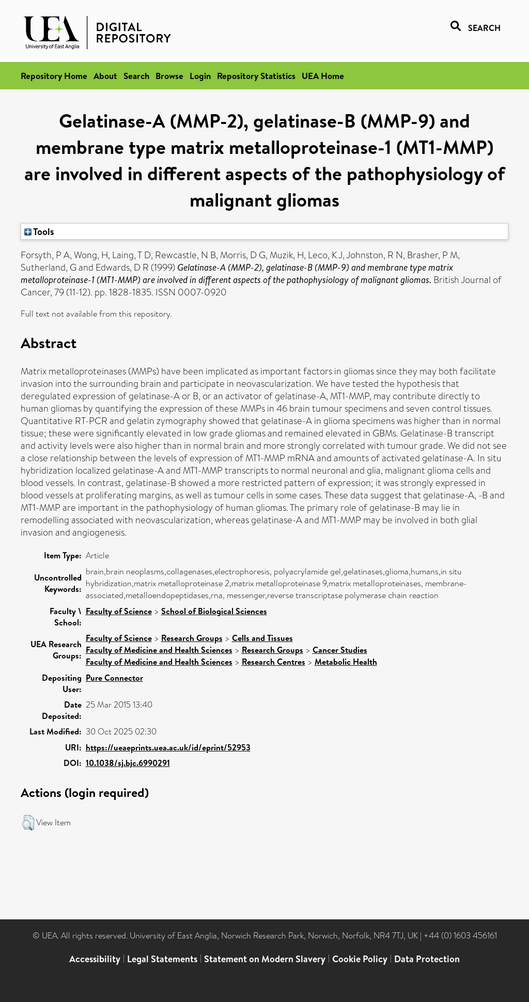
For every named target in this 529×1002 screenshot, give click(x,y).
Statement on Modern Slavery (264, 958)
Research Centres (273, 661)
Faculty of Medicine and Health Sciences (159, 649)
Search (136, 76)
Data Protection (427, 958)
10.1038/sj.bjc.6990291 (128, 763)
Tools (39, 231)
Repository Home (54, 76)
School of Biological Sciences (214, 611)
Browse (169, 76)
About (105, 76)
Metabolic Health (346, 661)
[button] (28, 823)
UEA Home (323, 76)
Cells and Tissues (262, 638)
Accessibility (94, 958)
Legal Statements (162, 958)
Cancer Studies (340, 649)
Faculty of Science (119, 611)
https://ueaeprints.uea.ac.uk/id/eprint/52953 (168, 747)
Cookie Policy (359, 958)
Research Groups (192, 638)
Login (200, 76)
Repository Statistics (256, 76)
